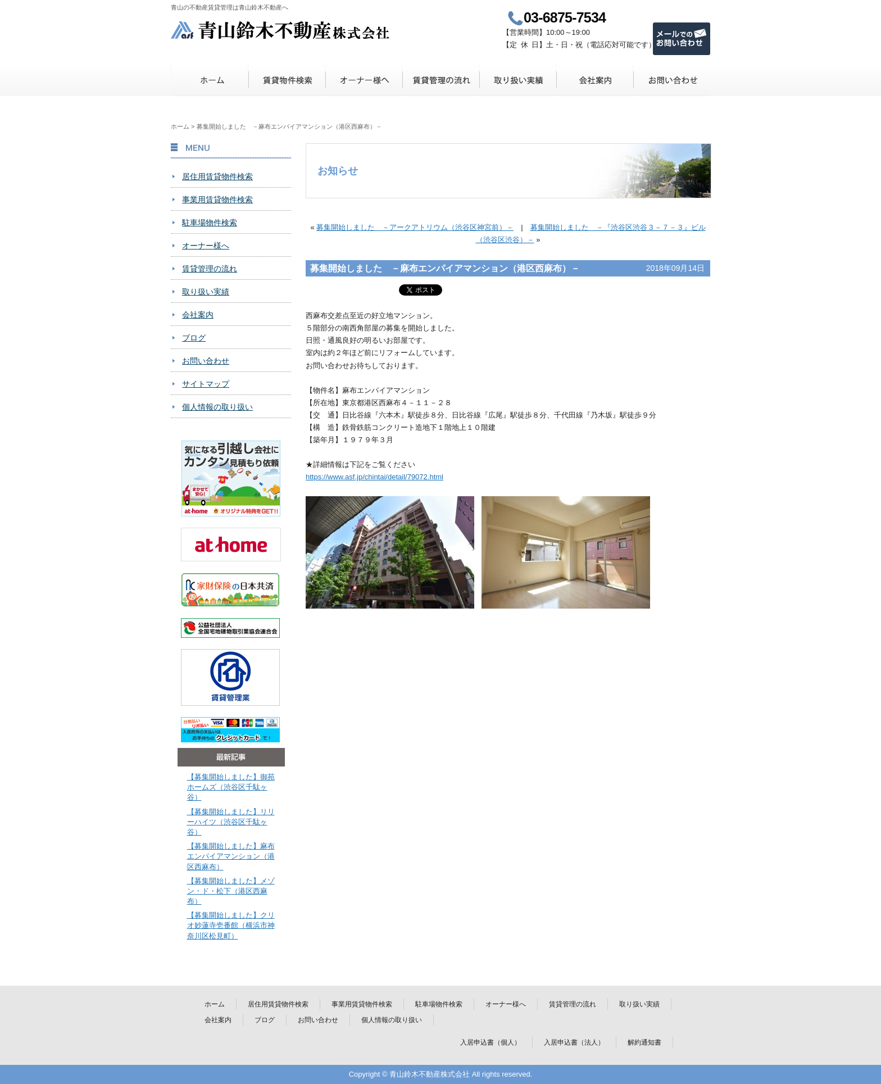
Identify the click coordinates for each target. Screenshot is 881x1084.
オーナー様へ (363, 80)
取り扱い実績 (517, 80)
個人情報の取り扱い (217, 406)
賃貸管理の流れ (440, 80)
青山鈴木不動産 (280, 30)
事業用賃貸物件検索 (217, 199)
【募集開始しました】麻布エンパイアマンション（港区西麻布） (231, 856)
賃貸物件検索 (286, 80)
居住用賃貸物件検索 (217, 176)
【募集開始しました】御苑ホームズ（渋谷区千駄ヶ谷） (231, 787)
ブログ (194, 337)
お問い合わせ (671, 80)
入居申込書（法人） (574, 1042)
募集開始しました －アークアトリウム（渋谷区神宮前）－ (415, 227)
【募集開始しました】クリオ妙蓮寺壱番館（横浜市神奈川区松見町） (231, 925)
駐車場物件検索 (209, 222)
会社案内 (594, 80)
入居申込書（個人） (490, 1042)
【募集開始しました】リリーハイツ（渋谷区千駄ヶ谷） (231, 822)
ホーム (209, 80)
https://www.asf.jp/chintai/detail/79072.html (374, 477)
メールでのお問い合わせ (681, 38)
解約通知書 (644, 1042)
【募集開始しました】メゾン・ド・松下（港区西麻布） (231, 891)
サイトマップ (205, 383)
